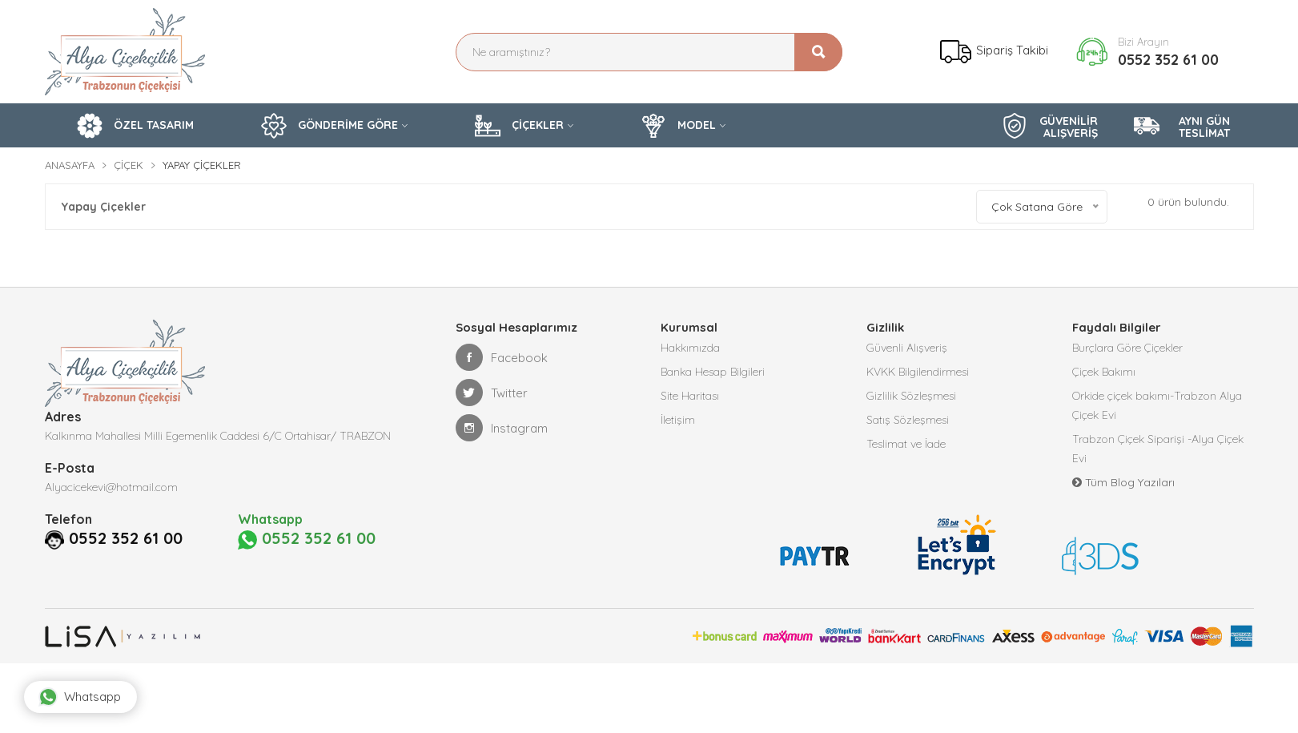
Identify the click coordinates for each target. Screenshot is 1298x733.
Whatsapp (79, 697)
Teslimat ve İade (906, 444)
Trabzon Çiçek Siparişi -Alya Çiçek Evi (1158, 448)
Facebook (502, 357)
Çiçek (128, 165)
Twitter (492, 392)
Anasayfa (69, 165)
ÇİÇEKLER (519, 126)
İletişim (678, 420)
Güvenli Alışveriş (906, 347)
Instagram (502, 427)
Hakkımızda (690, 347)
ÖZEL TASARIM (135, 126)
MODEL (678, 126)
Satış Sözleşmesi (907, 420)
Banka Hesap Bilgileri (713, 371)
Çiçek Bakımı (1103, 371)
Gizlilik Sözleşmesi (911, 396)
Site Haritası (690, 396)
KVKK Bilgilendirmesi (917, 371)
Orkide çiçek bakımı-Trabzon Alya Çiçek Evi (1157, 405)
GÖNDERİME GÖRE (329, 126)
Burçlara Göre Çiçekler (1127, 347)
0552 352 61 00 (1168, 59)
